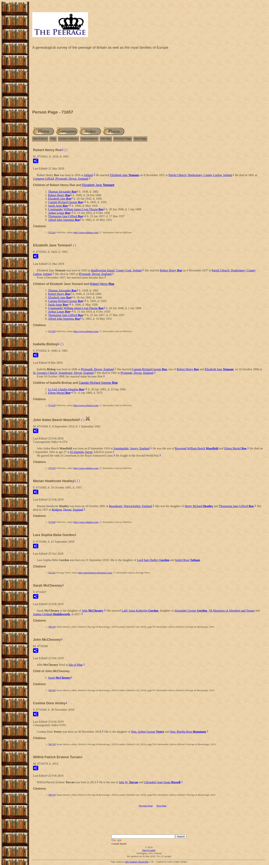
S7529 (52, 232)
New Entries (40, 138)
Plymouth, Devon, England (95, 274)
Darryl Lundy (149, 850)
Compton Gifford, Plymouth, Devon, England (60, 178)
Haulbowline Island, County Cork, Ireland (116, 270)
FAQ (53, 138)
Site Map (106, 138)
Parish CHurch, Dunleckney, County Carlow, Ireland (200, 175)
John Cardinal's (131, 862)
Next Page (140, 138)
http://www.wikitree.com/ (86, 232)
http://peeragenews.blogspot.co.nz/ (95, 572)
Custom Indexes (68, 138)
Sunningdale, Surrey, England (131, 448)
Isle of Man (76, 664)
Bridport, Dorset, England (67, 509)
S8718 (52, 626)
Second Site (143, 862)
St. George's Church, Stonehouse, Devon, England (63, 372)
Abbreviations (89, 138)
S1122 (52, 572)
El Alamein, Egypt (81, 452)
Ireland (88, 175)
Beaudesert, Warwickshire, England (130, 506)
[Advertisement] (149, 80)
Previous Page (122, 138)
